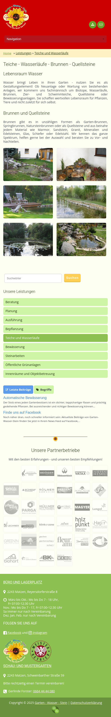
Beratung (12, 302)
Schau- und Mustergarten (27, 666)
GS (54, 708)
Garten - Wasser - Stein (51, 703)
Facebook (12, 633)
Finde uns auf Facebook (22, 412)
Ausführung (13, 320)
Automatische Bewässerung (25, 398)
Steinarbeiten (15, 356)
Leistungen (23, 53)
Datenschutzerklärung (86, 703)
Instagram (37, 633)
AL (57, 711)
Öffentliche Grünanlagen (22, 365)
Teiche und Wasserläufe (51, 53)
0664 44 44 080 (44, 691)
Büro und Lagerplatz (22, 582)
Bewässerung (14, 347)
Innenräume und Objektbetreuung (30, 374)
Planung (11, 311)
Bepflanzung (14, 329)
